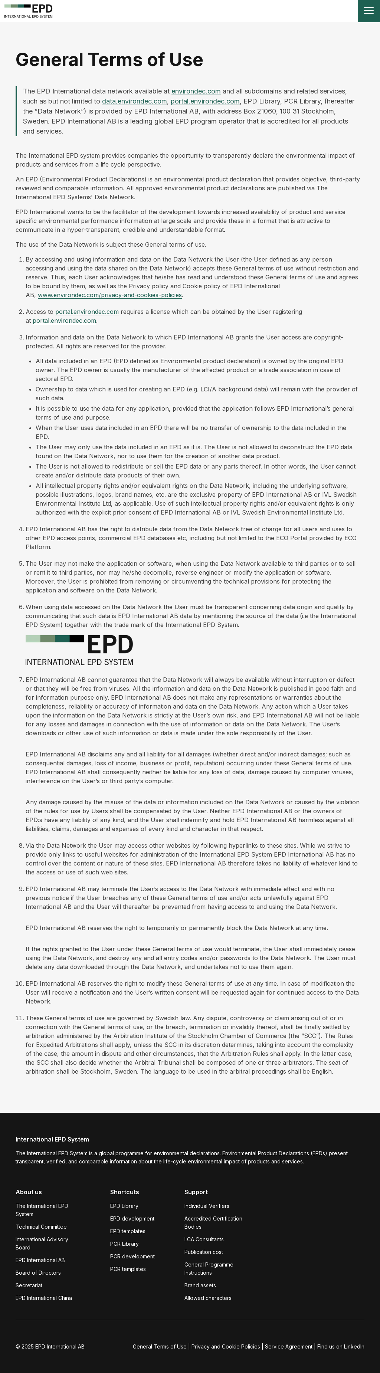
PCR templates (128, 1269)
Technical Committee (41, 1226)
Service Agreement (288, 1346)
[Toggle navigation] (369, 11)
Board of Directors (38, 1272)
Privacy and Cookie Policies (225, 1346)
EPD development (132, 1218)
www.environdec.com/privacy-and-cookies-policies (110, 295)
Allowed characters (208, 1298)
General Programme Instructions (208, 1268)
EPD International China (44, 1298)
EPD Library (124, 1206)
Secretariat (29, 1285)
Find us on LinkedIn (340, 1346)
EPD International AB (40, 1260)
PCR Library (124, 1244)
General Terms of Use (160, 1346)
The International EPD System (42, 1210)
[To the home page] (28, 11)
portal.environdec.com (205, 101)
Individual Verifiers (206, 1206)
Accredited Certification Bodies (213, 1222)
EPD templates (127, 1231)
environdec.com (196, 91)
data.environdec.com (134, 101)
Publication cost (203, 1252)
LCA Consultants (204, 1239)
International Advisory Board (42, 1243)
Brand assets (200, 1285)
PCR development (132, 1256)
